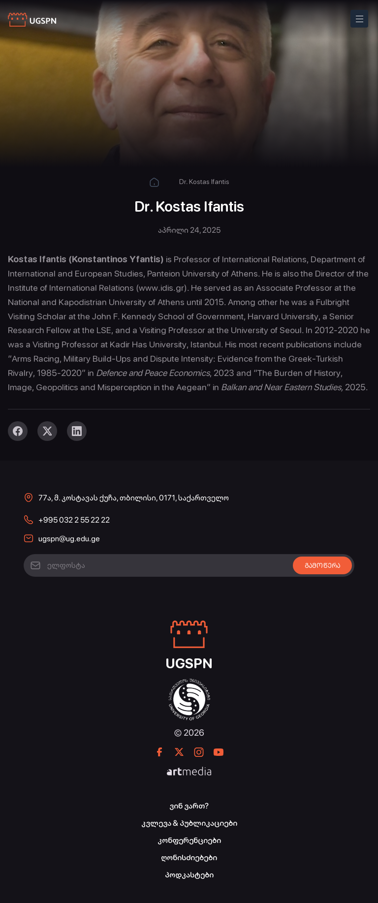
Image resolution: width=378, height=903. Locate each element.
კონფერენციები (189, 840)
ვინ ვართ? (189, 805)
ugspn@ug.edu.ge (69, 538)
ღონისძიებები (189, 857)
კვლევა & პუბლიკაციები (189, 823)
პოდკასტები (189, 874)
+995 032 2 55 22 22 (74, 520)
